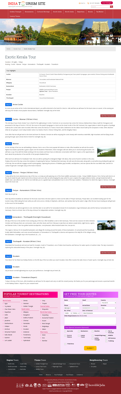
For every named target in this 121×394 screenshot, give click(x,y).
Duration (103, 305)
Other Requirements (75, 316)
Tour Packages (106, 3)
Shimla (25, 300)
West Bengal (46, 323)
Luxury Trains (15, 16)
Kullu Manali (8, 335)
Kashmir (7, 337)
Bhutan (93, 364)
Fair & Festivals (110, 331)
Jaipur (6, 318)
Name (66, 300)
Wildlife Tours (40, 369)
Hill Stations (110, 338)
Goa (43, 338)
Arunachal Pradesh (48, 318)
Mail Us (82, 3)
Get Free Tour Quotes (108, 116)
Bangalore (26, 315)
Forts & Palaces (68, 336)
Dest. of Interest (88, 310)
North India (69, 12)
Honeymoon (29, 12)
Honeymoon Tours (74, 364)
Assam (44, 321)
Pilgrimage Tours (57, 366)
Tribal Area (69, 344)
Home (8, 49)
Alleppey (25, 312)
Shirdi (43, 335)
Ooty (43, 300)
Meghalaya (45, 326)
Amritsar (7, 329)
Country (103, 300)
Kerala (90, 12)
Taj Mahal (99, 12)
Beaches (96, 331)
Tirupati (44, 303)
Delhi (6, 315)
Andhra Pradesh (28, 318)
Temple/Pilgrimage (97, 335)
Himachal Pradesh (10, 332)
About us (48, 375)
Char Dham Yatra (10, 309)
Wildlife (109, 335)
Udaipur (7, 326)
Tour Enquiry (69, 375)
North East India (45, 312)
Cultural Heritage (43, 12)
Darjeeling (45, 315)
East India (23, 369)
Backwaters (83, 331)
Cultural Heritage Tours (59, 364)
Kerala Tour (17, 49)
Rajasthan (81, 12)
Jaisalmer (7, 320)
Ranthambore (9, 323)
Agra (6, 303)
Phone (66, 305)
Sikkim (44, 329)
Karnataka (26, 323)
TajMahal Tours (73, 366)
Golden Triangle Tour (42, 364)
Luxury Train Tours (41, 366)
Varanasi (26, 303)
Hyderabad (26, 340)
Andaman (26, 332)
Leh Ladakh (8, 340)
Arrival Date (86, 305)
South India (57, 12)
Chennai (25, 320)
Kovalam (26, 329)
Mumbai (44, 341)
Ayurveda (69, 331)
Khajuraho (45, 309)
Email (84, 300)
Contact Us (80, 375)
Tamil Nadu (26, 337)
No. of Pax (67, 310)
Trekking (110, 341)
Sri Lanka (93, 366)
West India (23, 366)
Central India (11, 369)
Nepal (104, 364)
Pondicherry (27, 335)
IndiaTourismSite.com (55, 391)
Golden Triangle (15, 12)
